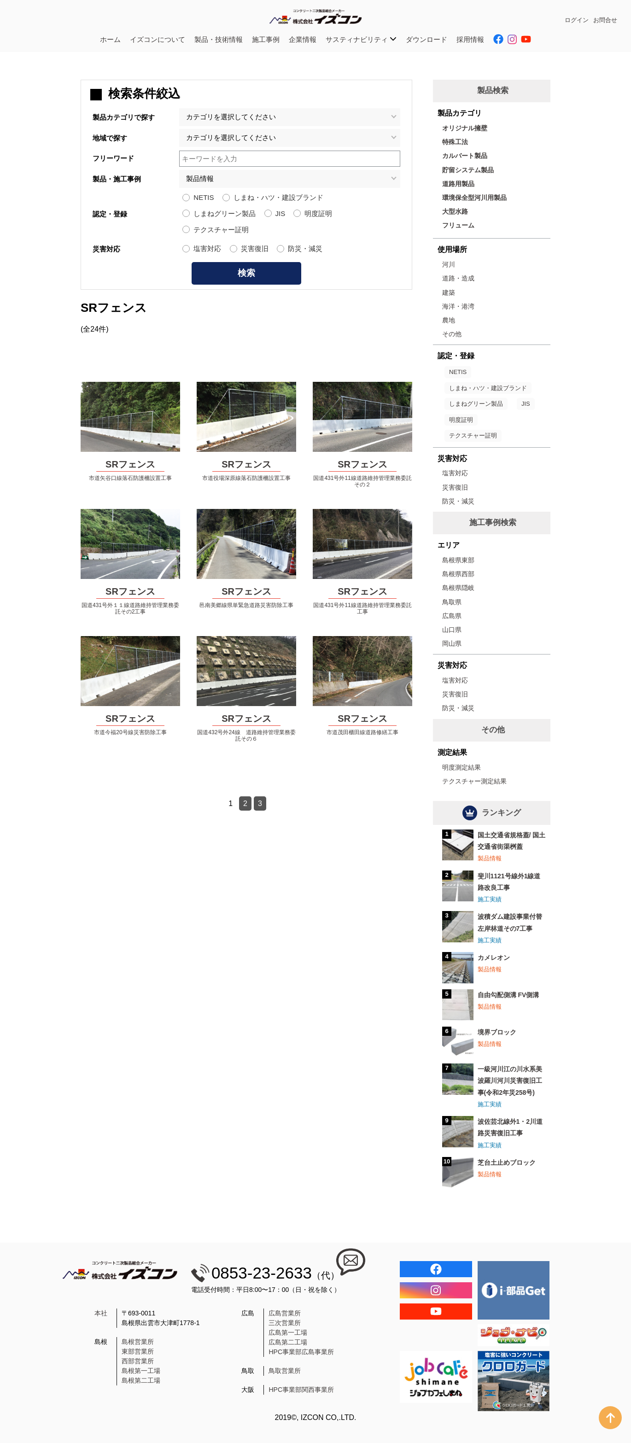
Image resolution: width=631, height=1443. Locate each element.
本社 (100, 1313)
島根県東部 (458, 560)
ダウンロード (426, 39)
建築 (448, 292)
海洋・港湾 (458, 306)
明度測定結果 (461, 767)
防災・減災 (305, 248)
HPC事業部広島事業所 (301, 1351)
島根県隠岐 (458, 587)
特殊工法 (455, 142)
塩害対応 (207, 248)
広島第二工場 (288, 1342)
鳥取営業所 (285, 1370)
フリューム (458, 225)
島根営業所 (138, 1341)
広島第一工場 (288, 1332)
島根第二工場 (141, 1380)
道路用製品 (458, 183)
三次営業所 (285, 1322)
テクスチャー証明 (221, 230)
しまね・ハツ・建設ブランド (278, 197)
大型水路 (455, 211)
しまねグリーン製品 (224, 213)
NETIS (203, 197)
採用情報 (470, 39)
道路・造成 (458, 278)
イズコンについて (157, 39)
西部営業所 (138, 1361)
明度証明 (318, 213)
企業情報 (302, 39)
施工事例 (266, 39)
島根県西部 (458, 574)
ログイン (577, 20)
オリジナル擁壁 (464, 128)
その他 (452, 334)
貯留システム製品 (468, 170)
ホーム (110, 39)
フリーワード (113, 158)
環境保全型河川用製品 (474, 197)
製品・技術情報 (218, 39)
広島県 (452, 615)
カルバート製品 (464, 155)
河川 (448, 264)
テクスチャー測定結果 (474, 781)
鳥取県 (452, 602)
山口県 (452, 629)
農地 (448, 320)
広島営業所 (285, 1313)
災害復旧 (255, 248)
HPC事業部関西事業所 (301, 1389)
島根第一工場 (141, 1370)
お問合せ (605, 20)
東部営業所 (138, 1351)
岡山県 (452, 643)
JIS (280, 213)
